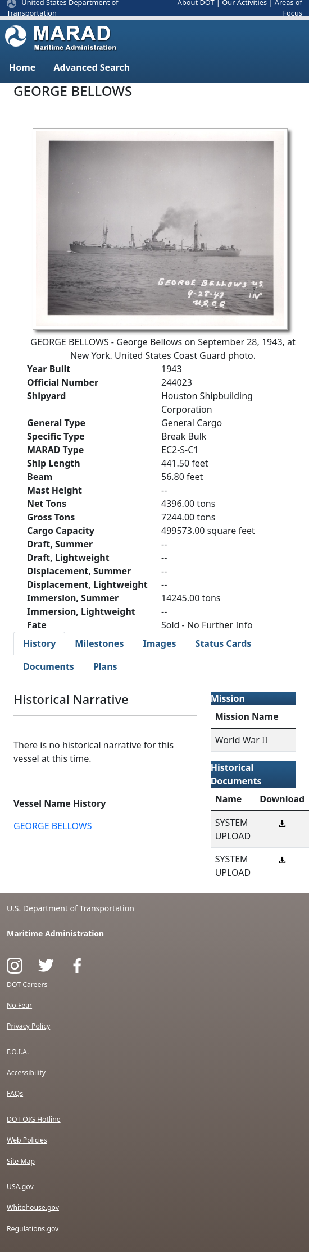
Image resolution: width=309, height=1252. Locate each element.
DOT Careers (27, 984)
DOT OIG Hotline (34, 1119)
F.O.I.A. (18, 1052)
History (39, 643)
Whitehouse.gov (33, 1207)
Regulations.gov (32, 1228)
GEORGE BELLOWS (52, 826)
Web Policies (27, 1140)
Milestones (99, 643)
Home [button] (22, 67)
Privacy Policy (28, 1026)
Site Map (21, 1161)
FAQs (15, 1093)
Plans (105, 666)
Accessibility (26, 1072)
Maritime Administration (55, 933)
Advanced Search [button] (91, 67)
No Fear (19, 1005)
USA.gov (20, 1186)
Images (159, 643)
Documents (48, 666)
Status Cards (224, 643)
